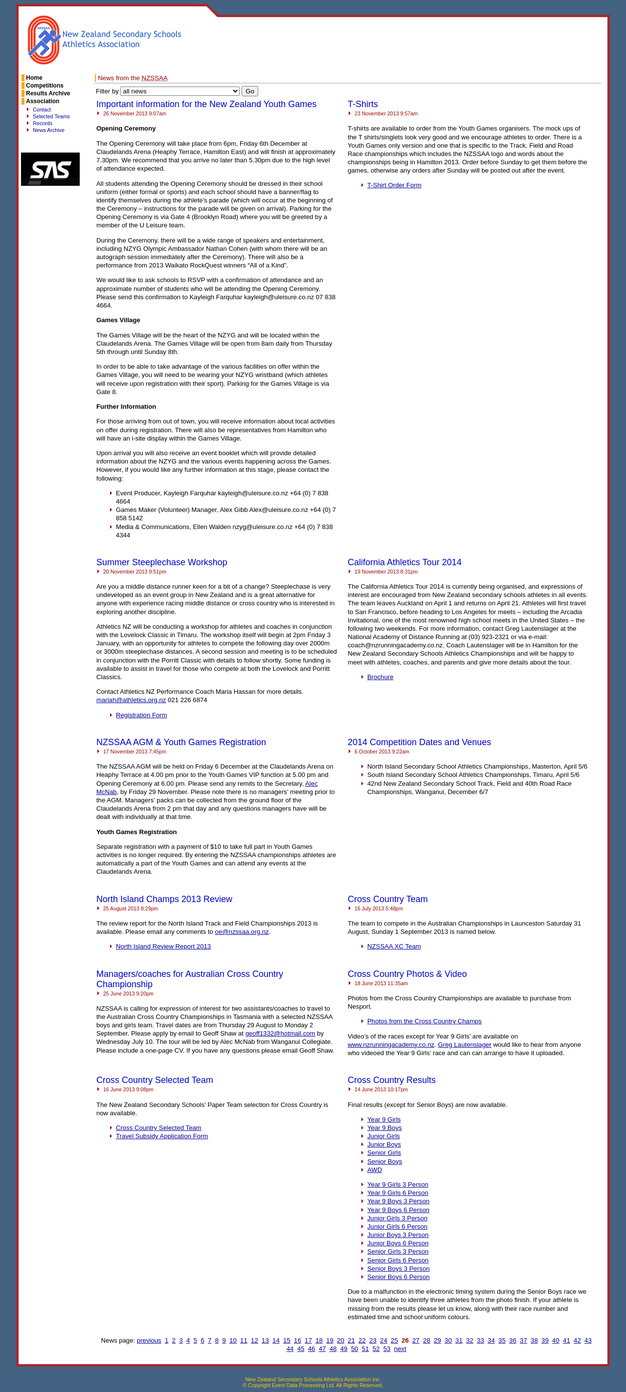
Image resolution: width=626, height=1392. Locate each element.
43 (588, 1340)
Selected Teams (51, 116)
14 (276, 1340)
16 (297, 1340)
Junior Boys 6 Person (397, 1243)
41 (566, 1340)
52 (376, 1348)
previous (149, 1340)
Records (42, 123)
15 (287, 1340)
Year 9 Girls (384, 1119)
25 (394, 1340)
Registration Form (141, 715)
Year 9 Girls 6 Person (397, 1192)
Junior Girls (383, 1136)
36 (512, 1340)
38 (534, 1340)
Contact (42, 109)
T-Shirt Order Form (394, 185)
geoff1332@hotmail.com (280, 1033)
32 (469, 1340)
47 (322, 1348)
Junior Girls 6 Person (397, 1226)
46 (311, 1348)
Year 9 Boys (384, 1127)
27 (416, 1340)
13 (265, 1340)
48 (333, 1348)
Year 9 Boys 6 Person (398, 1210)
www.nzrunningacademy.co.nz (391, 1044)
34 (491, 1340)
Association (42, 101)
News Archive (49, 130)
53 (387, 1348)
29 (437, 1340)
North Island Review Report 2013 (163, 946)
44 (290, 1348)
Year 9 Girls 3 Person (397, 1184)
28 (426, 1340)
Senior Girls (384, 1152)
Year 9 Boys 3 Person (398, 1201)
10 (233, 1340)
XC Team (394, 946)
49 (344, 1348)
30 (448, 1340)
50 (354, 1348)
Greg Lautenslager (464, 1044)
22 (362, 1340)
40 (555, 1340)
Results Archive (48, 93)
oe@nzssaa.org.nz (242, 931)
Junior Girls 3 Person (397, 1218)
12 (254, 1340)
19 (330, 1340)
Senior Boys (384, 1161)
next (400, 1348)
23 (373, 1340)
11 (243, 1340)
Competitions (45, 85)
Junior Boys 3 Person (397, 1234)
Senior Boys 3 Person (398, 1268)
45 (301, 1348)
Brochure (380, 677)
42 (577, 1340)
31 (459, 1340)
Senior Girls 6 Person (397, 1260)
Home (34, 77)
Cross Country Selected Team (158, 1127)
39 (545, 1340)
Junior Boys (384, 1144)
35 (502, 1340)
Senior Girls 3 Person (397, 1251)
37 (523, 1340)
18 (319, 1340)
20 (340, 1340)
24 (383, 1340)
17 (308, 1340)
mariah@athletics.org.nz (131, 700)
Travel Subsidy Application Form (162, 1136)
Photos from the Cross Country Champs (424, 1021)
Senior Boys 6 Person (398, 1277)
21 (351, 1340)
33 (480, 1340)
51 (365, 1348)
